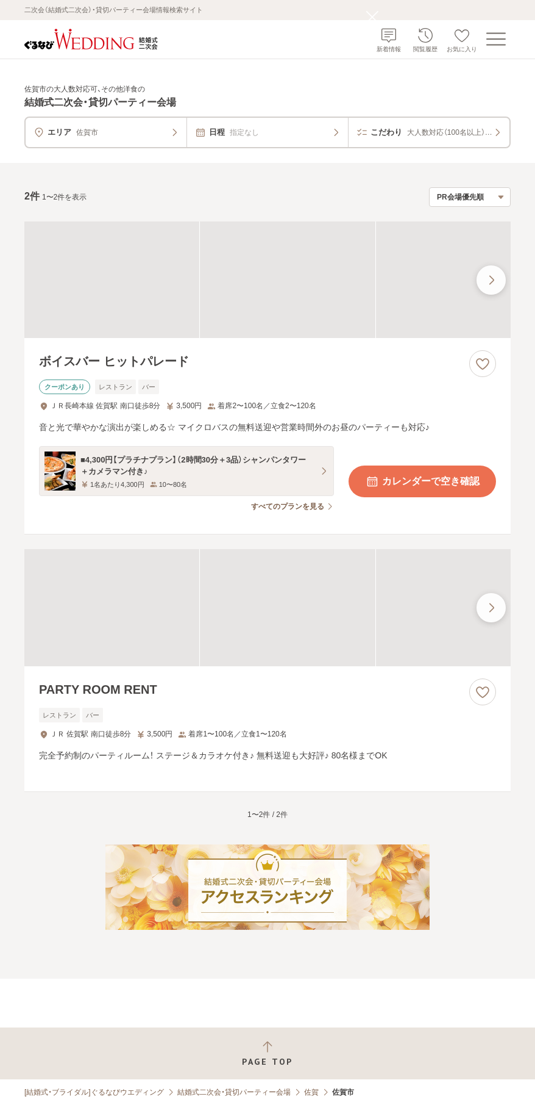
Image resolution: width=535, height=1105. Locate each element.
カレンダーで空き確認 (422, 481)
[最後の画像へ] (491, 280)
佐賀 (311, 1092)
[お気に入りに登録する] (482, 363)
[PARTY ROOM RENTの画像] (267, 607)
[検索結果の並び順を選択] (470, 197)
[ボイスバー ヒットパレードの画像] (267, 280)
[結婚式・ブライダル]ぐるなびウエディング (94, 1092)
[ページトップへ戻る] (267, 1053)
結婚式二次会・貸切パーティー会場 (234, 1092)
